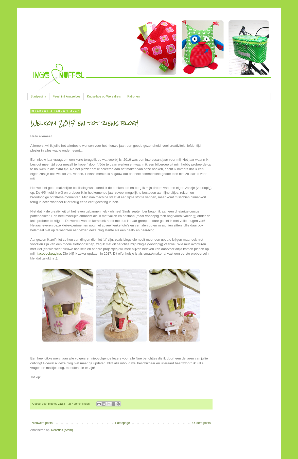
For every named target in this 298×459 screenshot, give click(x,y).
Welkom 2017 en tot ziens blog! (84, 123)
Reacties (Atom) (62, 430)
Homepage (122, 423)
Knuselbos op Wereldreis (104, 96)
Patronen (133, 96)
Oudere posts (201, 423)
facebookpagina (49, 253)
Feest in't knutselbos (66, 96)
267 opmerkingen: (79, 403)
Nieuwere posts (42, 423)
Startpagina (38, 96)
